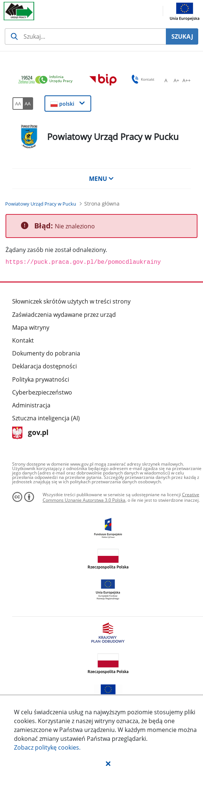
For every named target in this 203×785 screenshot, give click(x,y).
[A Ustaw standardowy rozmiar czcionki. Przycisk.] (165, 80)
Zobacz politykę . (47, 747)
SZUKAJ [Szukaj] (182, 36)
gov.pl (30, 433)
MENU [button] (101, 179)
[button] (108, 763)
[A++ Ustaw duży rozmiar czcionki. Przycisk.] (186, 80)
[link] (47, 80)
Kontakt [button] (141, 79)
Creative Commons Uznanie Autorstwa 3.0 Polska (121, 497)
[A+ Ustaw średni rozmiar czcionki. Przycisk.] (176, 80)
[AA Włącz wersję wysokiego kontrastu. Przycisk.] (28, 103)
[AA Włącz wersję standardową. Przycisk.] (18, 103)
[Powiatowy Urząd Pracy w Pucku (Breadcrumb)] (40, 203)
